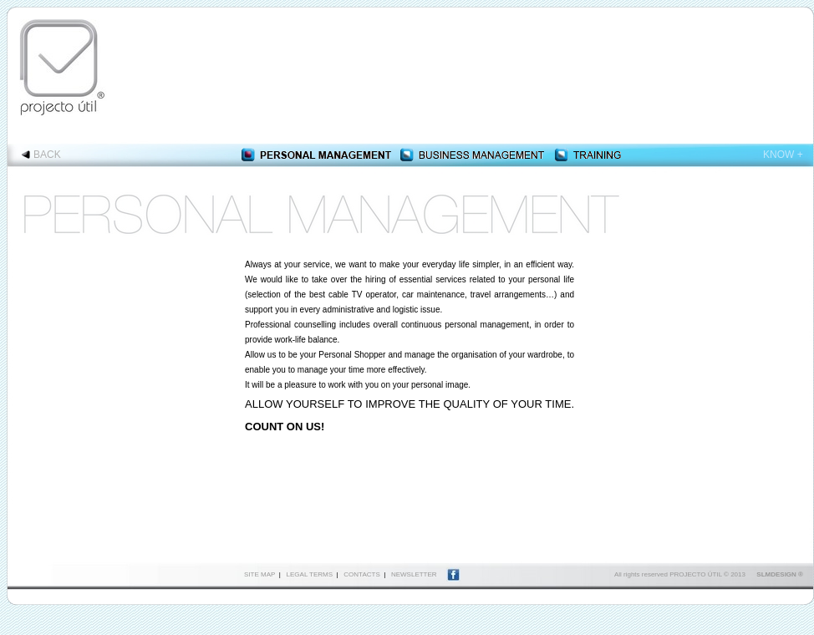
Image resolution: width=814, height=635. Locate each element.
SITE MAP (259, 574)
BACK (47, 154)
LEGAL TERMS (310, 574)
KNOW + (783, 154)
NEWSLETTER (414, 574)
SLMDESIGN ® (779, 574)
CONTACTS (361, 574)
